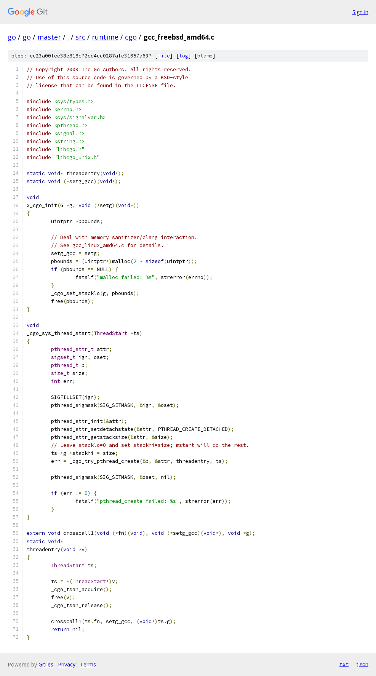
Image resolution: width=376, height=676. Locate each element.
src (80, 36)
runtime (105, 36)
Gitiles (45, 664)
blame (205, 56)
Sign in (360, 12)
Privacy (66, 664)
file (164, 56)
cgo (131, 36)
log (183, 56)
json (362, 664)
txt (344, 664)
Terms (88, 664)
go (12, 36)
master (49, 36)
